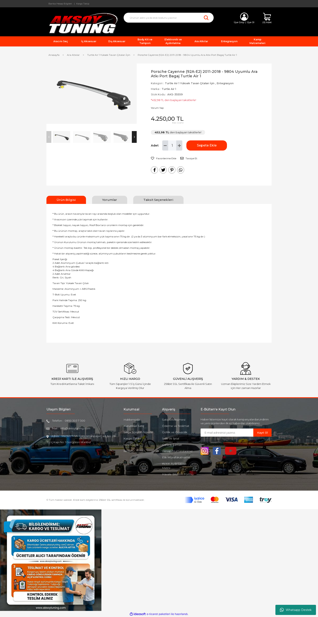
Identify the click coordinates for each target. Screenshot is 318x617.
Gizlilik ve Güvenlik (174, 432)
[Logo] (81, 23)
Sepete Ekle (207, 145)
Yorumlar (109, 200)
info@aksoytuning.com (75, 428)
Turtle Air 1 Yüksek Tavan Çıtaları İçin (189, 83)
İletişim (128, 451)
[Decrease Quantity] (165, 145)
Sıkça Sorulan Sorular (138, 432)
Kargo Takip (82, 3)
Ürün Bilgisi (66, 200)
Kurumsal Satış (134, 426)
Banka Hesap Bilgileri (60, 3)
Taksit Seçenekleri (158, 200)
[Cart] (267, 18)
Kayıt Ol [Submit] (262, 432)
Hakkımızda (132, 419)
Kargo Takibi (132, 438)
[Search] (169, 18)
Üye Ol (250, 22)
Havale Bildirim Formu (177, 474)
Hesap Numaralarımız (177, 451)
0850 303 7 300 (75, 420)
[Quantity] (172, 145)
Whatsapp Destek (296, 610)
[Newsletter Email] (227, 433)
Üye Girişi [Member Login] (239, 22)
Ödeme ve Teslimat (175, 426)
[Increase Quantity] (179, 145)
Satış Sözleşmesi (173, 419)
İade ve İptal (170, 438)
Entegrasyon (225, 83)
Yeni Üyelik (131, 445)
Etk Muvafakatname (176, 457)
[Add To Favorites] (163, 158)
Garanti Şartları (172, 445)
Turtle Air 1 (169, 88)
